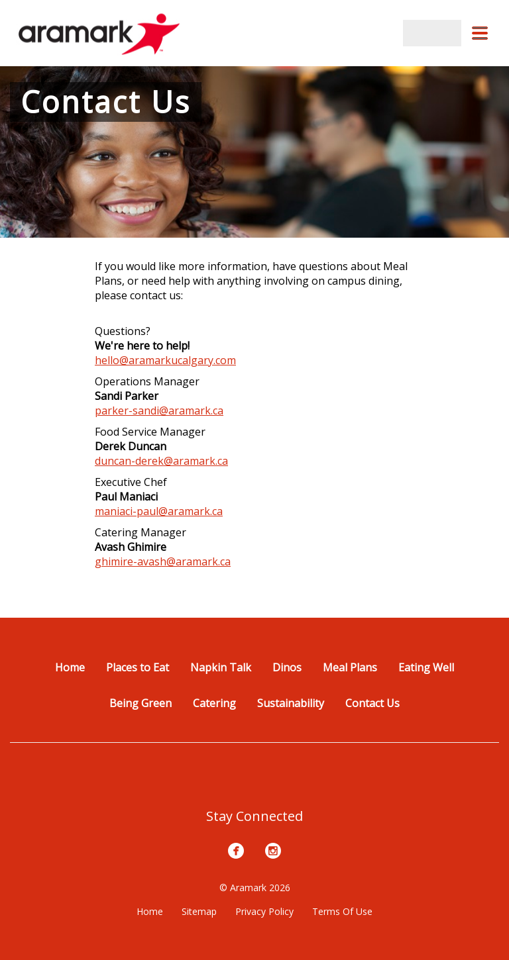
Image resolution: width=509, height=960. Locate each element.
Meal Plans (350, 667)
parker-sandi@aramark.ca (159, 410)
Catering (214, 703)
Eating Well (426, 667)
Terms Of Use (342, 911)
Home (70, 667)
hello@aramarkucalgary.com (165, 360)
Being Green (140, 703)
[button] (480, 33)
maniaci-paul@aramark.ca (159, 511)
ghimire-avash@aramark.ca (163, 561)
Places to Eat (137, 667)
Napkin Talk (220, 667)
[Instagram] (273, 850)
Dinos (287, 667)
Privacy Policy (264, 911)
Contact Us (372, 703)
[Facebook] (235, 850)
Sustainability (290, 703)
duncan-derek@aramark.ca (161, 461)
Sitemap (199, 911)
